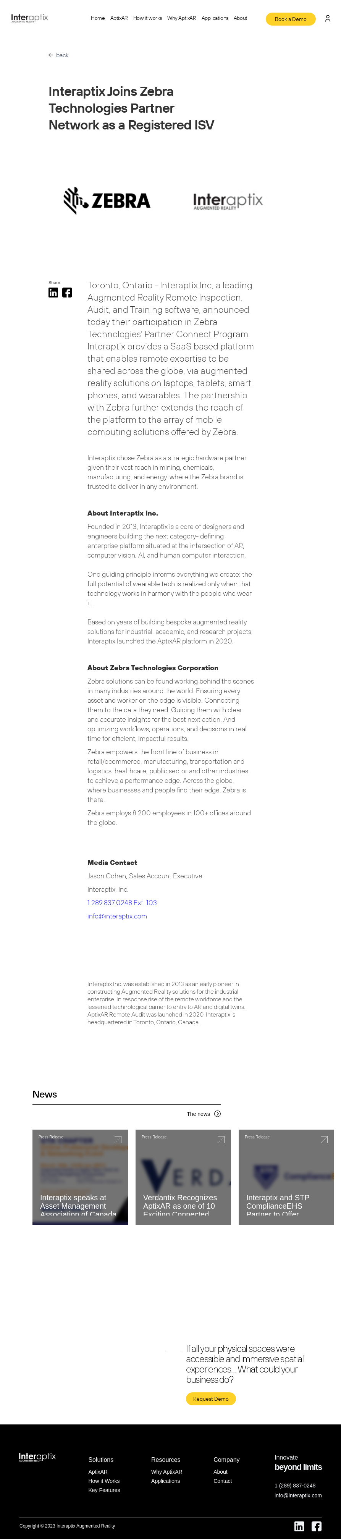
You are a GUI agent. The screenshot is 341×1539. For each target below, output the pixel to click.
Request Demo (211, 1398)
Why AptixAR (181, 18)
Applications (215, 18)
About (240, 18)
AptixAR (119, 18)
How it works (147, 18)
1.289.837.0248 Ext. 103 (122, 902)
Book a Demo (291, 19)
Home (98, 18)
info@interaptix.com (117, 916)
